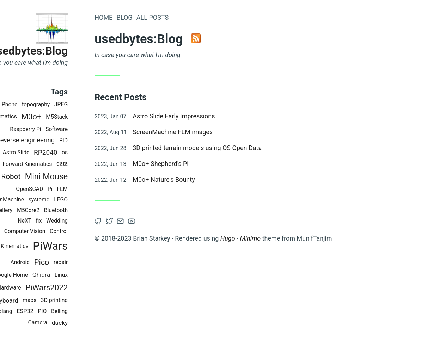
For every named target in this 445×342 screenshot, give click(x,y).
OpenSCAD (60, 189)
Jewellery (31, 210)
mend (22, 152)
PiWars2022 (77, 287)
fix (70, 220)
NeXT (55, 220)
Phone (41, 104)
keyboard (36, 300)
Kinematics (33, 116)
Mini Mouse (77, 176)
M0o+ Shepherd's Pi (192, 163)
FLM (93, 189)
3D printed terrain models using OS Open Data (228, 147)
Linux (92, 275)
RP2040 (76, 152)
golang (34, 311)
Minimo (281, 238)
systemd (69, 199)
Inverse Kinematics (35, 246)
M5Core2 (59, 210)
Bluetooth (87, 210)
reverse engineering (57, 140)
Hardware (40, 287)
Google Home (42, 275)
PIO (73, 311)
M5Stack (88, 116)
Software (88, 129)
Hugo (258, 238)
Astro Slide (46, 152)
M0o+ (62, 116)
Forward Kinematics (58, 164)
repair (92, 262)
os (96, 152)
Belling (90, 311)
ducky (91, 322)
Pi (81, 189)
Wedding (88, 220)
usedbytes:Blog (60, 50)
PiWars (81, 246)
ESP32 (56, 311)
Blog (155, 17)
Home (135, 17)
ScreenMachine (36, 199)
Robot (41, 176)
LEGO (92, 199)
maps (60, 300)
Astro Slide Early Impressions (205, 116)
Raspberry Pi (56, 129)
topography (67, 104)
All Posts (183, 17)
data (93, 163)
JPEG (92, 104)
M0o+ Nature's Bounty (195, 179)
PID (94, 140)
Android (51, 262)
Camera (68, 322)
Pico (72, 262)
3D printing (85, 300)
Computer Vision (55, 231)
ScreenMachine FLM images (204, 132)
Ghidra (72, 274)
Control (90, 231)
